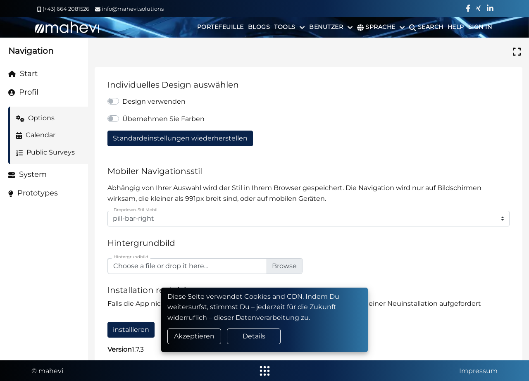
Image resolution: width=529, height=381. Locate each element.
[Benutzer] (331, 26)
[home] (67, 27)
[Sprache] (381, 26)
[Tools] (289, 26)
